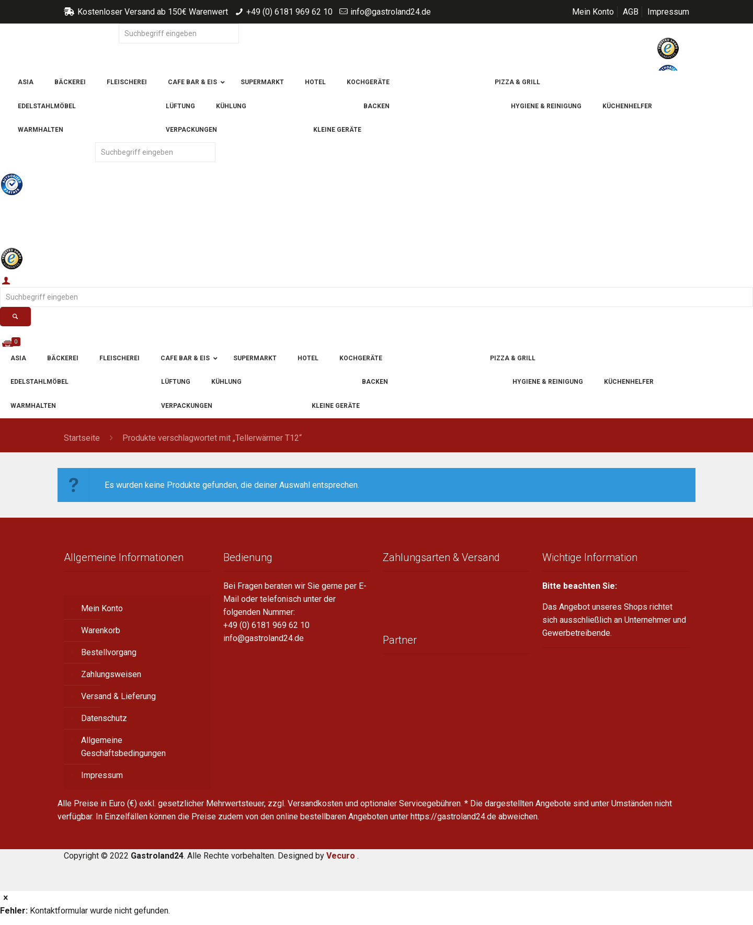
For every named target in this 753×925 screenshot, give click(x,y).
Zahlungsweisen (111, 674)
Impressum (668, 12)
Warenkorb (100, 630)
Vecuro (340, 856)
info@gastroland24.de (390, 12)
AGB (630, 12)
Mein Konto (593, 12)
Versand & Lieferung (118, 696)
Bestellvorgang (108, 652)
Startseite (82, 438)
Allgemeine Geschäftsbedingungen (123, 746)
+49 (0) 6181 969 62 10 (289, 12)
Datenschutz (104, 718)
